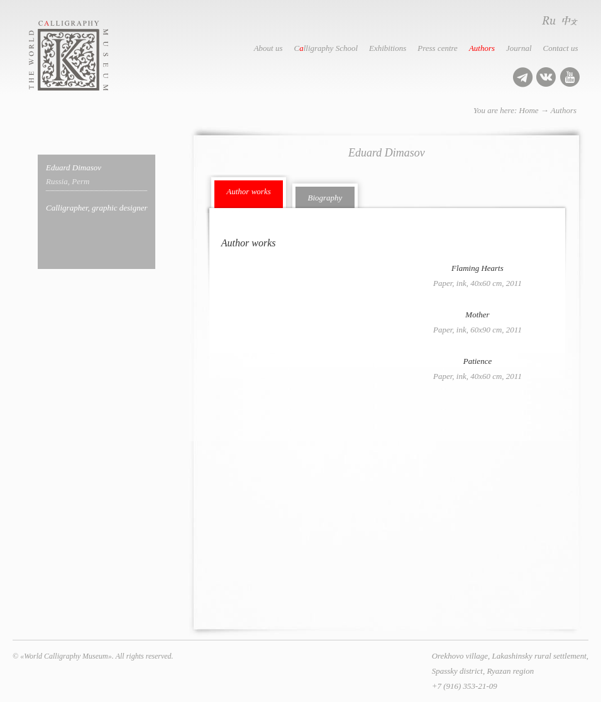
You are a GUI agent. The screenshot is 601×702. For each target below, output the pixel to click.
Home (529, 110)
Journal (518, 48)
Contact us (560, 48)
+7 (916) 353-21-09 (464, 686)
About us (268, 48)
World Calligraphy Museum (82, 55)
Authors (482, 48)
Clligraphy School (326, 48)
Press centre (437, 48)
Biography (324, 197)
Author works (248, 191)
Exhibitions (387, 48)
